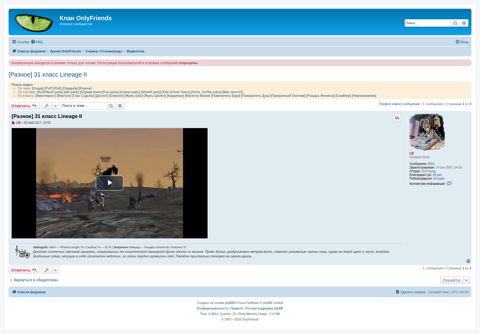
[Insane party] (129, 92)
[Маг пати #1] (233, 92)
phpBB (229, 303)
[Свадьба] (70, 88)
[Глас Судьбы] (83, 95)
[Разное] (85, 88)
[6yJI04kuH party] (50, 92)
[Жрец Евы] (134, 95)
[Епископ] (116, 95)
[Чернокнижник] (364, 95)
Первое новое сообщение (399, 104)
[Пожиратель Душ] (255, 95)
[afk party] (71, 92)
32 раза (438, 178)
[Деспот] (101, 95)
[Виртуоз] (64, 95)
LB (412, 153)
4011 (431, 163)
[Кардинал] (175, 95)
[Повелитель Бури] (225, 95)
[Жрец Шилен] (155, 95)
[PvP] (49, 88)
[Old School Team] (176, 92)
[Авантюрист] (45, 95)
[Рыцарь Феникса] (320, 95)
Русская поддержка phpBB (264, 308)
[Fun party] (111, 92)
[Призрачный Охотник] (288, 95)
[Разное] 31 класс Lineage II (48, 74)
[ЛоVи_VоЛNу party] (206, 92)
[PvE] (58, 88)
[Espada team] (91, 92)
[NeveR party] (151, 92)
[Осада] (38, 88)
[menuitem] (37, 42)
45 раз (437, 174)
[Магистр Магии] (197, 95)
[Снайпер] (343, 95)
